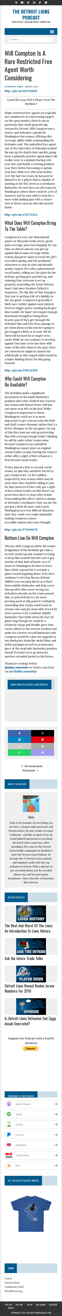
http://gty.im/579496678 (21, 529)
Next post (30, 770)
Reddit (11, 1308)
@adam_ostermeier (16, 667)
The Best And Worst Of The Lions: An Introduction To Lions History (29, 928)
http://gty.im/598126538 (21, 370)
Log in (8, 1278)
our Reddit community (22, 671)
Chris (20, 86)
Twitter (8, 1304)
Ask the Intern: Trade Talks (24, 958)
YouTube (19, 1304)
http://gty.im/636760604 (21, 91)
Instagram (40, 1304)
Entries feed (12, 1282)
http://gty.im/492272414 (21, 214)
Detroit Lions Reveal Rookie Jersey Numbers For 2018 (29, 988)
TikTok (29, 1304)
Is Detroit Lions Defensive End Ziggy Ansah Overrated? (30, 1020)
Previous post (31, 766)
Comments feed (14, 1287)
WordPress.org (13, 1291)
